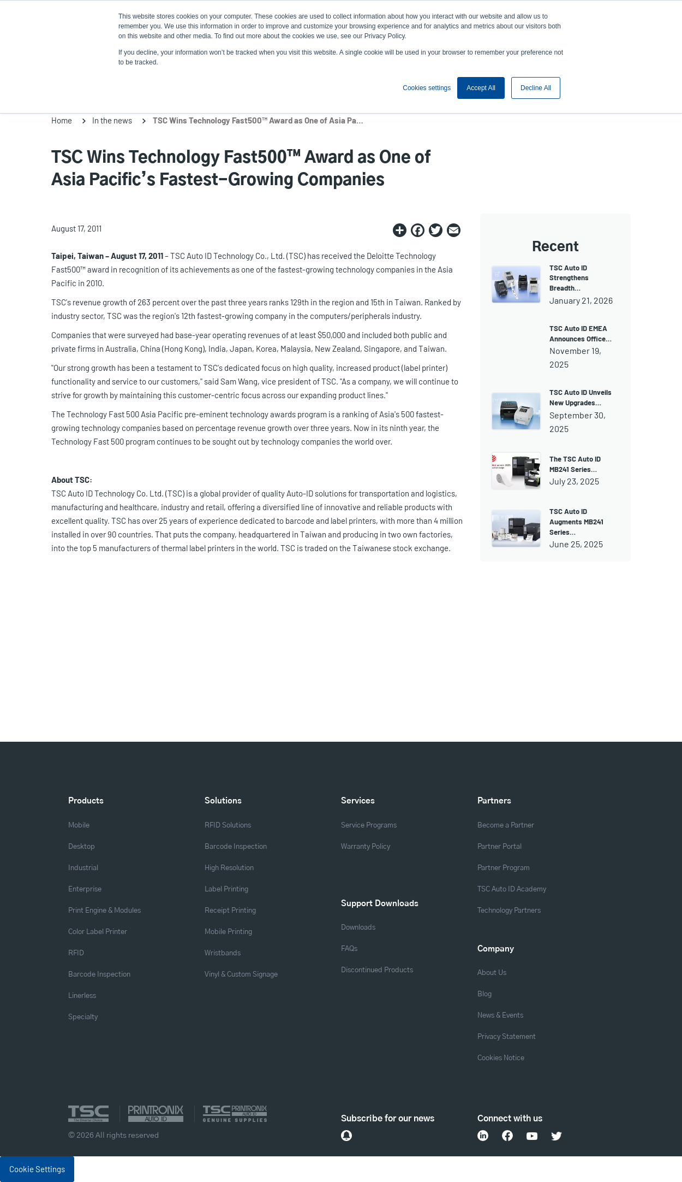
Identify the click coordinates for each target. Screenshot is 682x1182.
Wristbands (223, 953)
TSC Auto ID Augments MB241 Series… (576, 521)
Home (61, 120)
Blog (484, 994)
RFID (76, 953)
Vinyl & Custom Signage (241, 974)
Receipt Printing (230, 910)
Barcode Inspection (99, 974)
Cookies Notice (500, 1058)
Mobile (78, 825)
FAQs (349, 949)
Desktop (81, 846)
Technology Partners (509, 910)
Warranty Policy (365, 846)
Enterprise (84, 889)
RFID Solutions (228, 825)
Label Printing (226, 889)
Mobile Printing (228, 932)
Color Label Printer (97, 932)
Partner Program (503, 868)
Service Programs (369, 825)
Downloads (358, 927)
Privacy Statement (506, 1037)
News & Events (500, 1015)
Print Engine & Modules (104, 910)
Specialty (83, 1017)
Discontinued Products (377, 970)
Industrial (83, 868)
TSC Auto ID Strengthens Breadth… (569, 278)
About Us (491, 973)
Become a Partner (505, 825)
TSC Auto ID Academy (511, 889)
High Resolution (229, 868)
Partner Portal (499, 846)
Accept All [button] (480, 88)
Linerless (82, 996)
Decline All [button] (536, 88)
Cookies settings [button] (427, 88)
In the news (112, 120)
